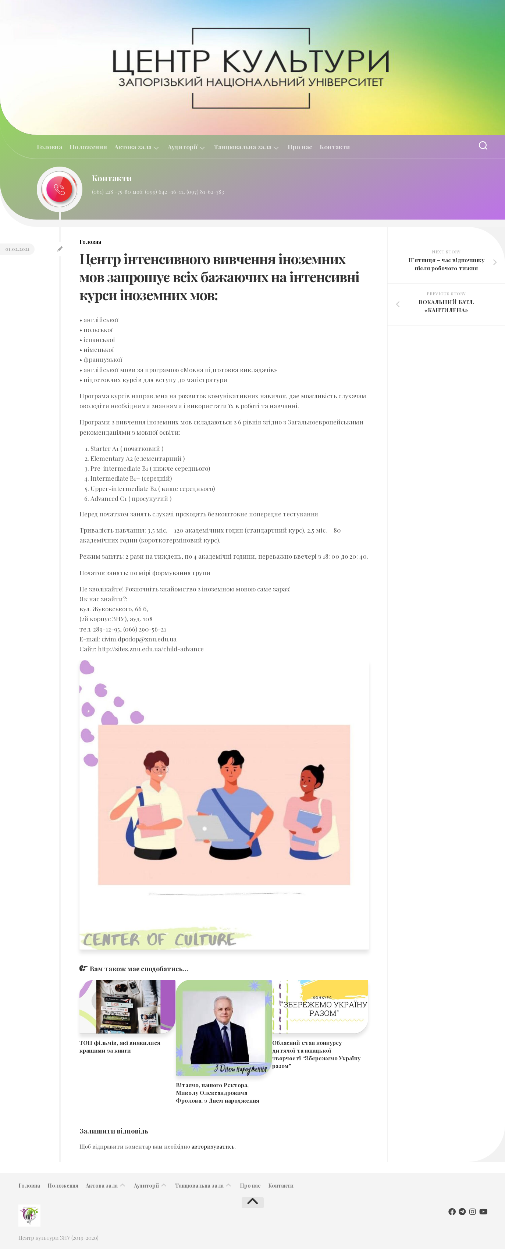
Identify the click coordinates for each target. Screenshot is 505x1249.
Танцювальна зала (242, 147)
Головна (49, 146)
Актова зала (133, 147)
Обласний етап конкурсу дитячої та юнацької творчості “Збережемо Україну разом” (316, 1054)
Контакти (335, 146)
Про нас (300, 146)
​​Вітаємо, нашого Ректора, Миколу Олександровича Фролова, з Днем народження (217, 1092)
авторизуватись (213, 1146)
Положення (88, 146)
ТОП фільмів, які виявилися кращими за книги (119, 1046)
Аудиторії (183, 147)
